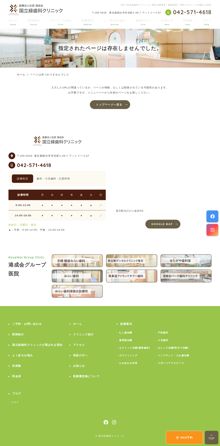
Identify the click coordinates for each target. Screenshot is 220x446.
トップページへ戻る (109, 104)
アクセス (79, 344)
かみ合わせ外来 (128, 363)
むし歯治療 (125, 332)
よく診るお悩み (115, 22)
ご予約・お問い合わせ (27, 323)
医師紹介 (34, 22)
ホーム (13, 22)
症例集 (188, 22)
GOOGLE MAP (162, 224)
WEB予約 (184, 437)
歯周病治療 (125, 340)
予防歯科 (163, 332)
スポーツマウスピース (171, 363)
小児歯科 (163, 340)
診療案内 (88, 22)
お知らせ (167, 22)
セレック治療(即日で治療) (173, 347)
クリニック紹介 (61, 22)
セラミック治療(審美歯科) (134, 347)
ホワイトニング (128, 355)
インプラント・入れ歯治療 (173, 355)
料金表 (16, 376)
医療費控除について (86, 376)
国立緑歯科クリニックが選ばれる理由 (37, 344)
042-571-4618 (34, 165)
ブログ (207, 22)
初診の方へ (143, 22)
